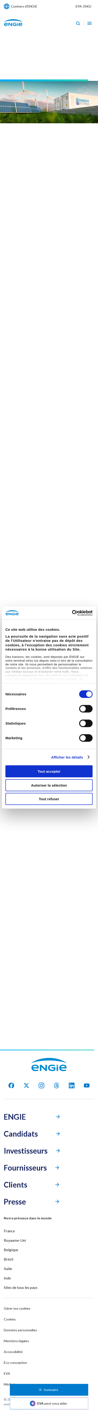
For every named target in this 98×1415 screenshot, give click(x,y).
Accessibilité (13, 1352)
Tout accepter (48, 771)
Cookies (10, 1319)
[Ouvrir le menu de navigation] (89, 23)
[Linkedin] (71, 1085)
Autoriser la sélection (49, 785)
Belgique (11, 1249)
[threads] (56, 1085)
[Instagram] (41, 1085)
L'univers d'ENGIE (24, 6)
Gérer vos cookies (17, 1308)
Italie (8, 1268)
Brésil (8, 1259)
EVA (7, 1373)
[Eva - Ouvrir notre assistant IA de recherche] (78, 23)
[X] (26, 1085)
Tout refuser (49, 799)
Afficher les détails (67, 757)
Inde (7, 1278)
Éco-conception (15, 1363)
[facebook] (11, 1085)
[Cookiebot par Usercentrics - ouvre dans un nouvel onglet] (72, 613)
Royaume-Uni (15, 1240)
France (9, 1231)
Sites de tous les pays (20, 1287)
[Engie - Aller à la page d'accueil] (13, 28)
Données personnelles (20, 1330)
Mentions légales (16, 1341)
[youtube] (86, 1085)
